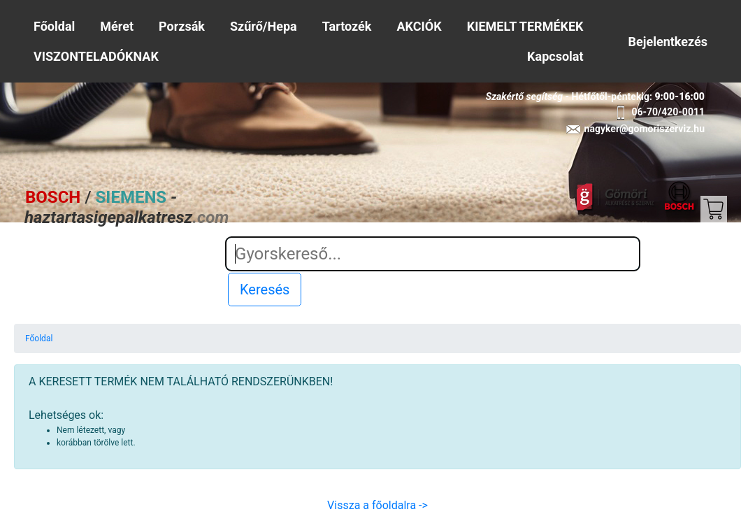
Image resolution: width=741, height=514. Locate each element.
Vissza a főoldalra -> (377, 505)
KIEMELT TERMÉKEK (525, 26)
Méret (117, 26)
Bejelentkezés (667, 41)
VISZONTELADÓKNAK (96, 56)
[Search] (432, 253)
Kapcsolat (555, 56)
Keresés (264, 289)
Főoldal (54, 26)
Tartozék (347, 26)
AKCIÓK (419, 26)
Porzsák (182, 26)
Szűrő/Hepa (263, 26)
